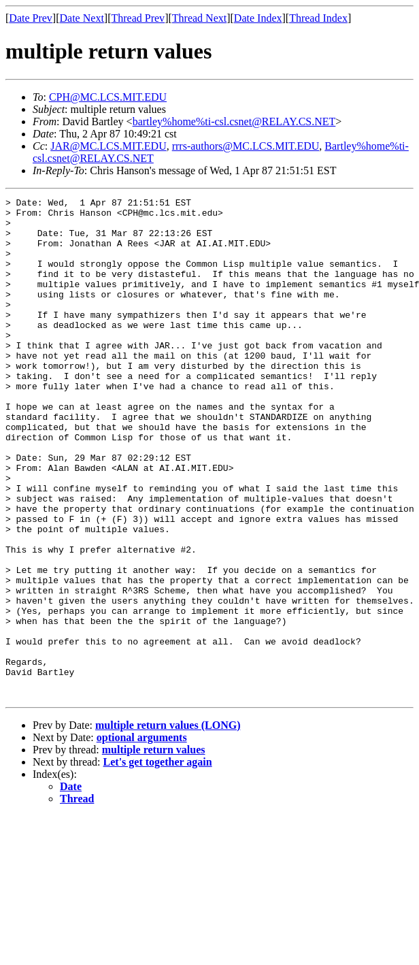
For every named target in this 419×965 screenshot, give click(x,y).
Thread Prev (138, 18)
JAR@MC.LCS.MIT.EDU (108, 146)
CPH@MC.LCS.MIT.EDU (108, 97)
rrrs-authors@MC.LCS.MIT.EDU (246, 146)
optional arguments (142, 837)
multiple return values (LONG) (167, 825)
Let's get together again (157, 862)
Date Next (82, 18)
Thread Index (318, 18)
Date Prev (30, 18)
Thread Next (199, 18)
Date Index (258, 18)
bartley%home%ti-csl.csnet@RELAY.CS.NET (234, 121)
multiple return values (153, 849)
